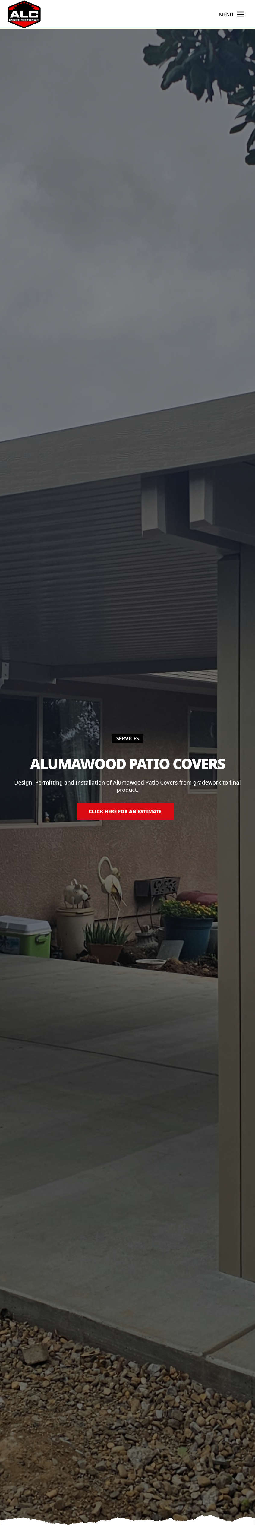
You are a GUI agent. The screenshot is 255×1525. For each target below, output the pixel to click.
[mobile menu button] (240, 14)
